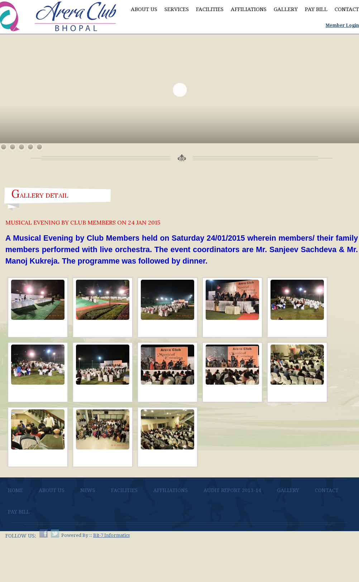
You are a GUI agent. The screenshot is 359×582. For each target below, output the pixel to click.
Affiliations (249, 9)
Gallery (286, 9)
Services (176, 9)
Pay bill (18, 512)
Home (15, 490)
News (87, 490)
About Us (144, 9)
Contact (347, 9)
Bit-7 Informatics (111, 535)
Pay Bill (316, 9)
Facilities (210, 9)
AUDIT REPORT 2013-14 (232, 490)
